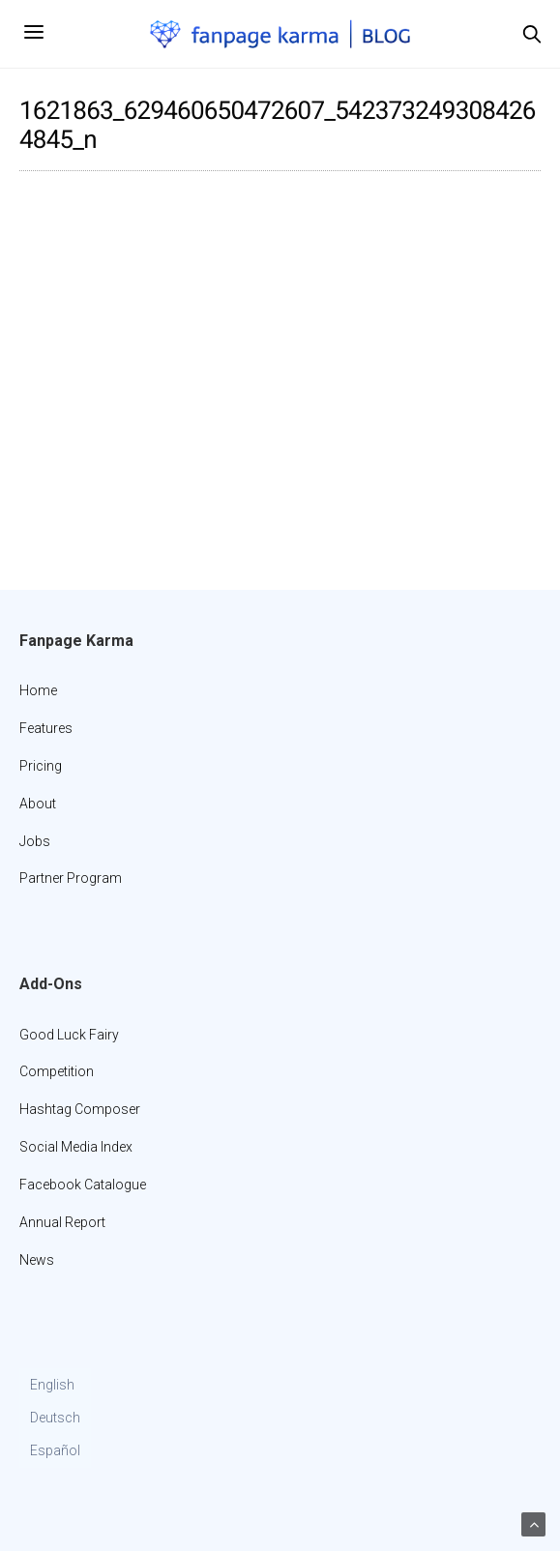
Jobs (34, 841)
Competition (56, 1071)
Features (46, 728)
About (37, 803)
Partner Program (70, 878)
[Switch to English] (55, 1385)
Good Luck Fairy (69, 1034)
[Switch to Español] (55, 1451)
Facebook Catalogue (82, 1184)
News (36, 1260)
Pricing (40, 766)
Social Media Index (76, 1147)
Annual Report (62, 1222)
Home (38, 690)
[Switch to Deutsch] (55, 1418)
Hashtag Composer (79, 1109)
